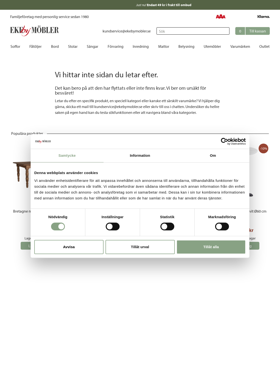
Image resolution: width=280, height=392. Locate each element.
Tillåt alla (211, 247)
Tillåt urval (140, 247)
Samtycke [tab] (67, 155)
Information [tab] (140, 155)
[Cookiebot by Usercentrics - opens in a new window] (224, 141)
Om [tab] (213, 155)
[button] (252, 31)
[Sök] (193, 31)
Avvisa (69, 247)
